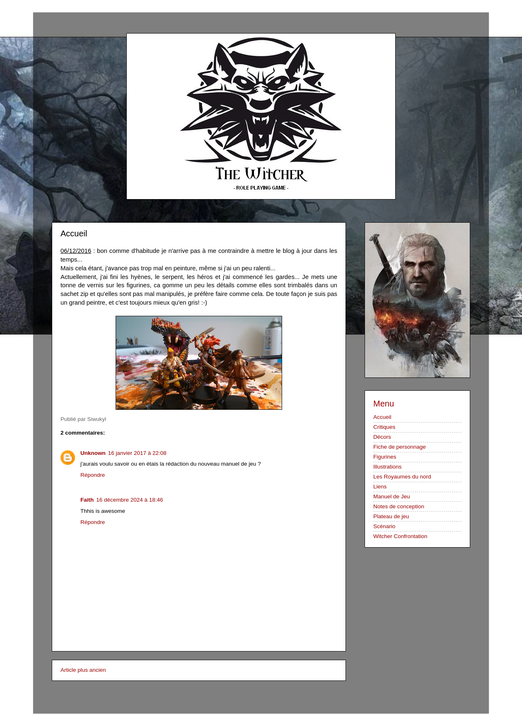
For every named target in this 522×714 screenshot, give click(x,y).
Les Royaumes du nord (402, 477)
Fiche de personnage (399, 447)
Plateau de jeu (391, 516)
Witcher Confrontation (400, 536)
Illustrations (387, 467)
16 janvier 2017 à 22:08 (137, 453)
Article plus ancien (83, 670)
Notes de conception (398, 506)
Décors (382, 437)
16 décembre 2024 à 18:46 (129, 500)
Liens (380, 486)
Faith (87, 500)
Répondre (92, 475)
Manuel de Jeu (391, 496)
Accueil (382, 417)
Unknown (93, 453)
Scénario (384, 526)
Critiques (384, 427)
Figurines (384, 457)
